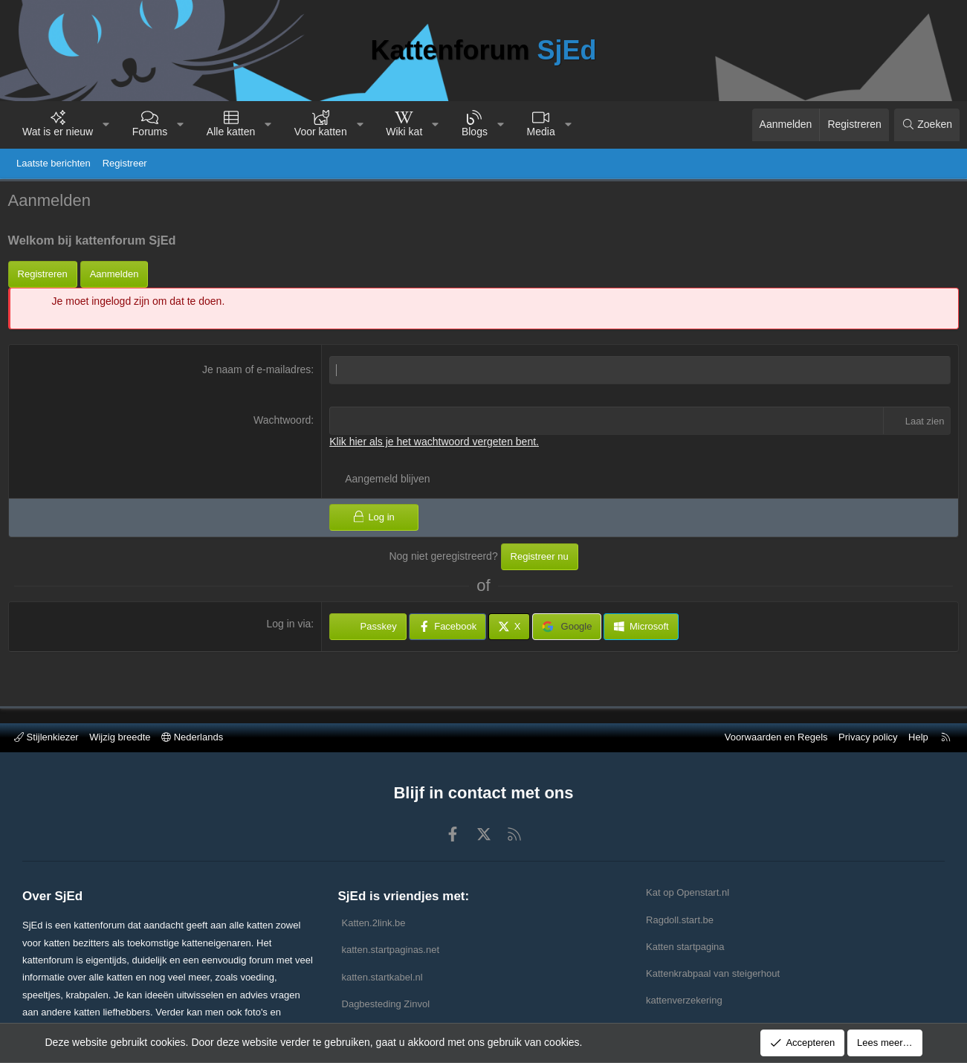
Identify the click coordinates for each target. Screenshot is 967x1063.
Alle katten (231, 132)
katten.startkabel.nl (382, 977)
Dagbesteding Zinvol (386, 1003)
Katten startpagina (685, 946)
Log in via (290, 627)
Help (918, 737)
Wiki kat (404, 132)
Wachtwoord (283, 423)
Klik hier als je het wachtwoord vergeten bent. (435, 444)
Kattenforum (483, 50)
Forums (149, 132)
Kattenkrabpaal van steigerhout (713, 973)
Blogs (475, 132)
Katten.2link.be (374, 922)
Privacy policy (867, 737)
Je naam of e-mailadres (258, 373)
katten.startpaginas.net (391, 949)
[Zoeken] (927, 125)
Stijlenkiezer (46, 737)
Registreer (125, 163)
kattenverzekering (684, 1000)
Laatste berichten (53, 163)
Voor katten (320, 132)
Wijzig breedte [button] (119, 737)
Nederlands (192, 737)
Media (541, 132)
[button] (106, 125)
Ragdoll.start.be (680, 919)
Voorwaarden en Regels (776, 737)
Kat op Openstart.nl (687, 892)
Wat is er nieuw (57, 132)
